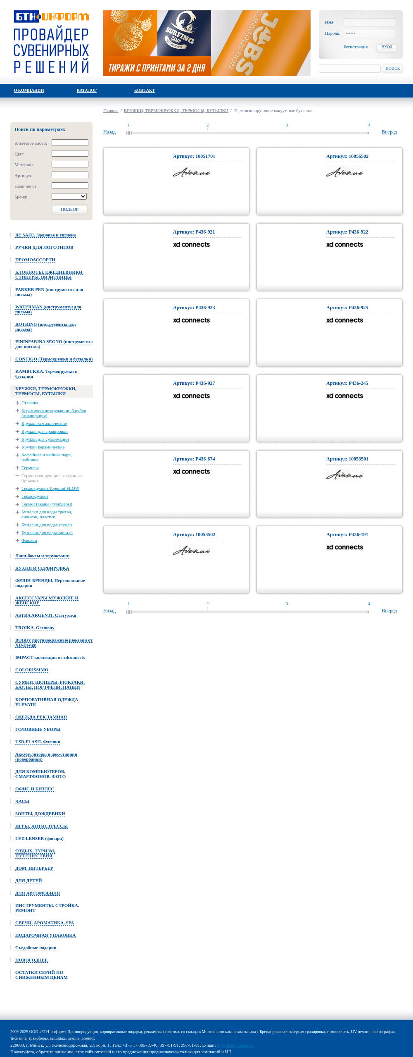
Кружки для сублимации (45, 439)
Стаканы (29, 402)
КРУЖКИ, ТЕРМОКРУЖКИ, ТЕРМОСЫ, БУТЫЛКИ (176, 110)
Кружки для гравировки (44, 431)
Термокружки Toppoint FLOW (50, 488)
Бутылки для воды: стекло (46, 524)
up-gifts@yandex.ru (235, 1045)
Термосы (30, 467)
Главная (111, 110)
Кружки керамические (43, 446)
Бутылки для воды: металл (47, 532)
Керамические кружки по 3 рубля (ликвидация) (53, 413)
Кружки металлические (44, 423)
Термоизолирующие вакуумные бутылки (52, 478)
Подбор (69, 209)
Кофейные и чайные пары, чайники (46, 457)
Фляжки (29, 540)
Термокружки (34, 496)
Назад (109, 132)
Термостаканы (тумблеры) (46, 503)
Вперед (389, 132)
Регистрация (356, 46)
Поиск (392, 68)
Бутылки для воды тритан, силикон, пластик (46, 514)
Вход (387, 47)
